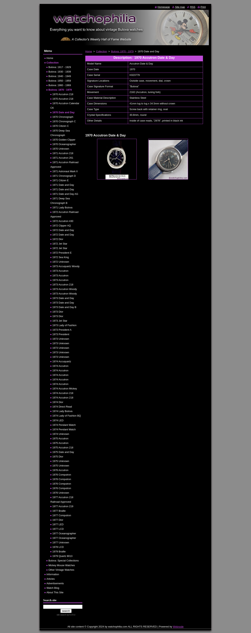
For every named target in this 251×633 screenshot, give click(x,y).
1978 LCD (58, 547)
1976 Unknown (60, 492)
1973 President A (61, 329)
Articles (50, 578)
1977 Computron (61, 515)
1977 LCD (58, 528)
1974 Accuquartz (61, 361)
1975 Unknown (60, 461)
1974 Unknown (60, 433)
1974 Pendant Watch (64, 424)
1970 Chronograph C (64, 121)
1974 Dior (57, 402)
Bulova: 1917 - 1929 (59, 67)
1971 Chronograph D (64, 175)
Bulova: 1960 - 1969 (59, 85)
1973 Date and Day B (64, 307)
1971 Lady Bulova (62, 207)
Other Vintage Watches (61, 569)
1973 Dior (57, 311)
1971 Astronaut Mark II (65, 171)
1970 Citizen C (60, 125)
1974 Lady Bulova (62, 411)
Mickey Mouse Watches (61, 565)
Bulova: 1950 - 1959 (59, 80)
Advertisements (55, 583)
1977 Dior (57, 519)
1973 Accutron (60, 270)
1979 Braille (59, 551)
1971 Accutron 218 (62, 153)
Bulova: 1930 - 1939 (59, 71)
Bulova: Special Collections (63, 560)
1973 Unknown (60, 338)
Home (88, 51)
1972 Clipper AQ (61, 225)
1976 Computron (61, 474)
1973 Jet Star (59, 320)
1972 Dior (57, 239)
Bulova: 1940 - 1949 (59, 76)
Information (52, 574)
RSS (192, 7)
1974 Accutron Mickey (64, 388)
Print (203, 7)
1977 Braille (59, 510)
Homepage (164, 7)
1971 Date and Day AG (65, 193)
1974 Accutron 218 (62, 393)
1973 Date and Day (63, 298)
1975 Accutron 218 (62, 447)
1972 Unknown (60, 261)
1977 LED (58, 524)
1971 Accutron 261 (62, 157)
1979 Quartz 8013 (62, 556)
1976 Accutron (60, 470)
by (70, 615)
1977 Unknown (60, 542)
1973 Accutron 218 (62, 284)
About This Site (55, 592)
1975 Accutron (60, 438)
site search (61, 615)
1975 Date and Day (63, 452)
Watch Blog (52, 587)
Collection (101, 51)
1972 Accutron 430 (62, 221)
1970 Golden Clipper (63, 139)
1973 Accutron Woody (64, 289)
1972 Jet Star (59, 243)
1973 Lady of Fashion (64, 325)
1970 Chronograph (62, 116)
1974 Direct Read (62, 406)
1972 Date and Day (63, 230)
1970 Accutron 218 (62, 94)
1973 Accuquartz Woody (66, 266)
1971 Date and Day (63, 184)
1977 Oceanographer (64, 533)
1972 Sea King (60, 257)
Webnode (178, 626)
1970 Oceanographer (64, 144)
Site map (180, 7)
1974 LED (58, 420)
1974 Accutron (60, 365)
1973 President (60, 334)
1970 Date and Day (63, 112)
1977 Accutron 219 (62, 506)
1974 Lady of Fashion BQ (66, 415)
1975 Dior (57, 456)
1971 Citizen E (60, 180)
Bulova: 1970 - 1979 (122, 51)
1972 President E (62, 252)
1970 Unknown (60, 148)
